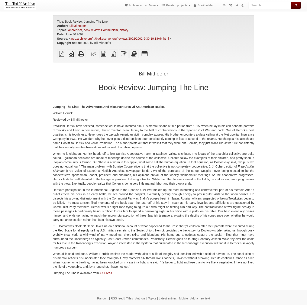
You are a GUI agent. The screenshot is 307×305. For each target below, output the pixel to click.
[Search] (270, 5)
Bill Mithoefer (77, 25)
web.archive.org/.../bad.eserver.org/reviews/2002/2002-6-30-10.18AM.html (120, 38)
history (124, 30)
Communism (109, 30)
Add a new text (200, 298)
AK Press (106, 273)
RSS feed (117, 298)
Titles (129, 298)
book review (92, 30)
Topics (152, 298)
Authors (140, 298)
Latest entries (168, 298)
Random (102, 298)
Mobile (183, 298)
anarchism (75, 30)
